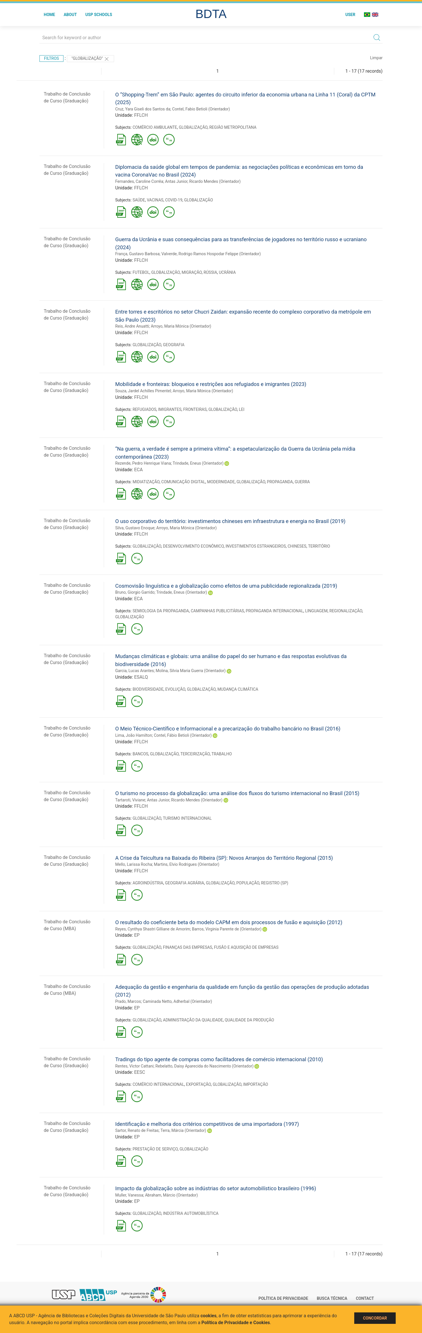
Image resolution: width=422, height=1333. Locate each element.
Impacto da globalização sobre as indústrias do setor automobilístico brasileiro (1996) (215, 1188)
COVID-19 (173, 200)
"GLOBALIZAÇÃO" (90, 59)
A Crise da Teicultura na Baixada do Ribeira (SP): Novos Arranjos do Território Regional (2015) (224, 858)
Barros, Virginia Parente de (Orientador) (226, 929)
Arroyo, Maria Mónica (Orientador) (181, 326)
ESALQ (141, 677)
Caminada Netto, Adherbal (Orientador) (177, 1001)
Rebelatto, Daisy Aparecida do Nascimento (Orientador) (205, 1066)
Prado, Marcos (128, 1001)
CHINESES (297, 546)
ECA (138, 469)
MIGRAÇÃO (192, 272)
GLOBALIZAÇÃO (193, 127)
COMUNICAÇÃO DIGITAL (183, 482)
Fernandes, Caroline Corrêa (139, 181)
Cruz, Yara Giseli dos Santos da (142, 109)
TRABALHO (222, 754)
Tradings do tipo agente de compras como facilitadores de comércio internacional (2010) (219, 1059)
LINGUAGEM (316, 611)
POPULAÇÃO (247, 883)
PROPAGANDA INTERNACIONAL (274, 611)
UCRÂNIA (227, 272)
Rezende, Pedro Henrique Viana (143, 463)
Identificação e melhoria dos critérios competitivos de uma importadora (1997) (207, 1124)
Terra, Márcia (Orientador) (183, 1130)
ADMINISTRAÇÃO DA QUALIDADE (193, 1020)
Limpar (376, 58)
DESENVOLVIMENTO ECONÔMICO (193, 546)
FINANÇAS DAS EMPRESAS (187, 947)
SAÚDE (139, 200)
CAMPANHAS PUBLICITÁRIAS (217, 611)
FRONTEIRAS (195, 409)
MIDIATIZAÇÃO (146, 482)
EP (137, 935)
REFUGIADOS (144, 409)
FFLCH (141, 115)
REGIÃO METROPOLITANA (232, 127)
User (350, 14)
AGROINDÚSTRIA (148, 883)
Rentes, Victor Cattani (134, 1066)
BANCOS (140, 754)
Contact (365, 1298)
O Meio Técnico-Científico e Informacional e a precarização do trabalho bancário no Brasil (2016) (228, 729)
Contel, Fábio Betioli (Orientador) (183, 735)
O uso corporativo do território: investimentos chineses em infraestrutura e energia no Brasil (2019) (230, 521)
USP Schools (98, 14)
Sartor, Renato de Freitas (137, 1130)
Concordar (375, 1318)
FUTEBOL (141, 272)
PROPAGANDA (280, 482)
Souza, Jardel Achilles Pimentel (143, 391)
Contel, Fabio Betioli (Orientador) (201, 109)
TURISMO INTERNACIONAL (187, 818)
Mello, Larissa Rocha (133, 864)
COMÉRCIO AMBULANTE (155, 127)
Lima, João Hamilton (133, 735)
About (70, 14)
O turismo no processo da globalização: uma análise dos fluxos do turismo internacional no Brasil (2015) (237, 793)
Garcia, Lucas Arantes (134, 670)
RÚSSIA (210, 272)
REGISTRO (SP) (274, 883)
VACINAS (155, 200)
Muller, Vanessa (129, 1195)
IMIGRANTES (170, 409)
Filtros (51, 58)
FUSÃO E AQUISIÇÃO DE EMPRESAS (246, 947)
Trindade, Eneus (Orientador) (198, 463)
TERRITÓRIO (319, 546)
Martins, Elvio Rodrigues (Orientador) (186, 864)
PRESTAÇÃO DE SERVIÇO (155, 1149)
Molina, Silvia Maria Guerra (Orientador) (191, 670)
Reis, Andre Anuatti (132, 326)
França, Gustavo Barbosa (137, 253)
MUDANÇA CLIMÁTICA (237, 689)
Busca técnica (332, 1298)
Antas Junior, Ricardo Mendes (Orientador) (202, 181)
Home (49, 14)
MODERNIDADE (221, 482)
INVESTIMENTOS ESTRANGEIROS (256, 546)
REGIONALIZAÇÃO (345, 611)
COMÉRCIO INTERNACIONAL (158, 1084)
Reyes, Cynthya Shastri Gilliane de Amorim (152, 929)
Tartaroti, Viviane (130, 800)
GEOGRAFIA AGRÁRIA (184, 883)
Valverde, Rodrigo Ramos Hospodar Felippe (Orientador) (211, 253)
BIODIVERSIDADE (148, 689)
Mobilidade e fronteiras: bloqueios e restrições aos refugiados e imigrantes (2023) (210, 384)
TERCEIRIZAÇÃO (195, 754)
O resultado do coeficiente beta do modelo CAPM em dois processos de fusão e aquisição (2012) (228, 922)
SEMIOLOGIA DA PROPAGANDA (161, 611)
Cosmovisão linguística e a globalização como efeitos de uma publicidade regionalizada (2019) (226, 586)
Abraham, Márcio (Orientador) (171, 1195)
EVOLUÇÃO (175, 689)
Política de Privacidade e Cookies (236, 1322)
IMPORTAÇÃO (255, 1084)
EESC (139, 1072)
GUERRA (302, 482)
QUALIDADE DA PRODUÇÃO (249, 1020)
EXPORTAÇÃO (198, 1084)
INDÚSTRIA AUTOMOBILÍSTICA (190, 1213)
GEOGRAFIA (173, 344)
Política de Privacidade (283, 1298)
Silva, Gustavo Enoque (134, 528)
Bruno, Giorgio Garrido (134, 592)
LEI (241, 409)
